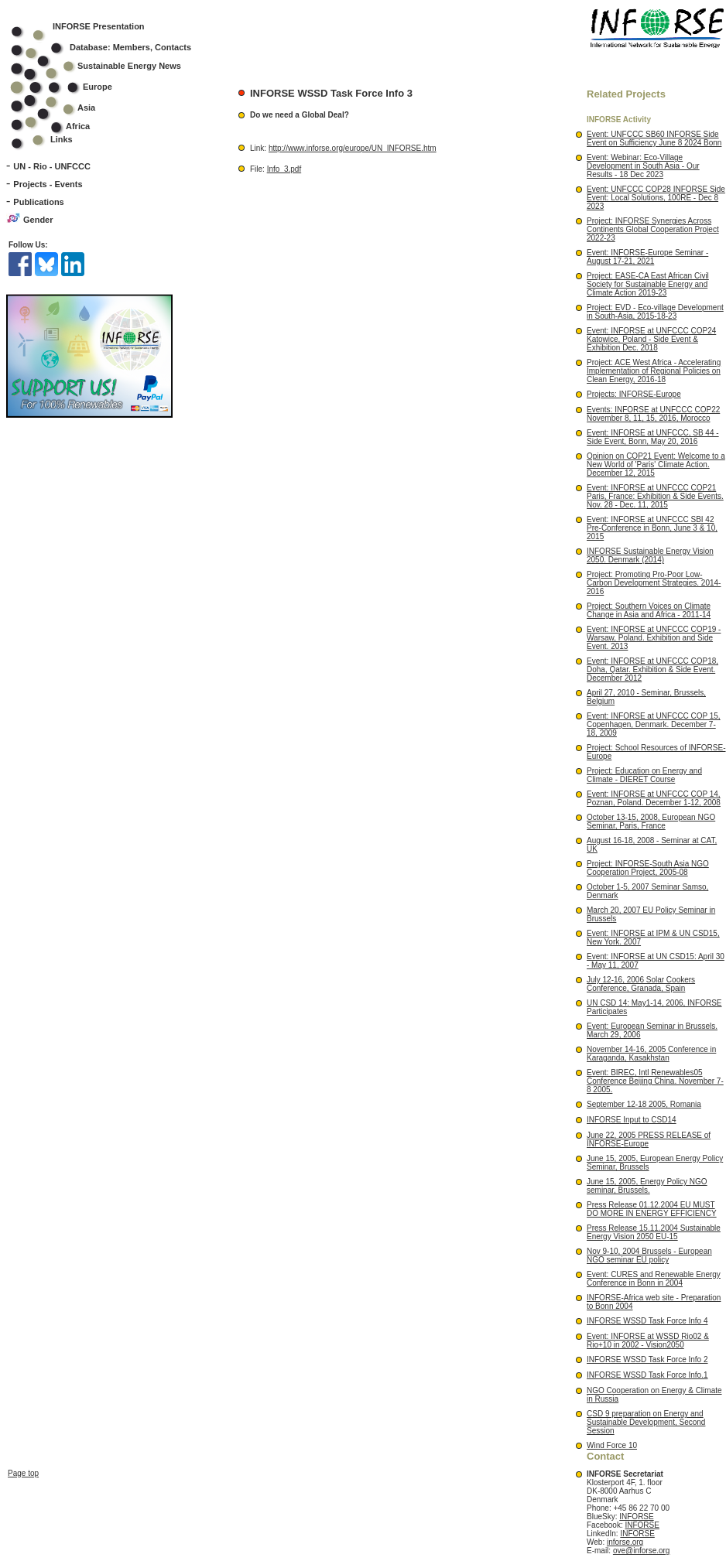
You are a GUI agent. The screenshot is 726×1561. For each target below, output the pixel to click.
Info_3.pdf (284, 169)
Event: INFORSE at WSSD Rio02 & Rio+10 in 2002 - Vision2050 (648, 1340)
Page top (23, 1377)
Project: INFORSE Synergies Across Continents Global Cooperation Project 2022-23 (653, 229)
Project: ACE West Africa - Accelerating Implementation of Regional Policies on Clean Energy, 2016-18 (654, 371)
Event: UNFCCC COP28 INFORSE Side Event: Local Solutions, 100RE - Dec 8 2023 (656, 197)
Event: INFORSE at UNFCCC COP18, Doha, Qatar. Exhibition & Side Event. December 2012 (652, 669)
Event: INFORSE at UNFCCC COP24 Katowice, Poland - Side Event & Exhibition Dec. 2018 (651, 339)
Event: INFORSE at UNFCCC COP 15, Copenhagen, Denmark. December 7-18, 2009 (654, 724)
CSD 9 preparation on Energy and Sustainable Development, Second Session (646, 1422)
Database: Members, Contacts (111, 47)
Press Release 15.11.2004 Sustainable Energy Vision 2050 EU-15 (654, 1232)
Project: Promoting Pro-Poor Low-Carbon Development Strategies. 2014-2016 (654, 583)
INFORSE (636, 1516)
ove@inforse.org (641, 1550)
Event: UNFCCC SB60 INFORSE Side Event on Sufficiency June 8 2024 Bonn (654, 138)
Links (61, 139)
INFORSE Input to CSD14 (631, 1119)
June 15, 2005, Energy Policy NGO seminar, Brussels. (647, 1185)
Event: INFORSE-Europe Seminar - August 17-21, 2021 (647, 256)
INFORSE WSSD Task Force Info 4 (647, 1321)
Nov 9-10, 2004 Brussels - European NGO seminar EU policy (649, 1255)
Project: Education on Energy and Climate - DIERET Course (644, 775)
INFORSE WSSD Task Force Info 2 (647, 1359)
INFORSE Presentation (99, 26)
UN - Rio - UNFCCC (52, 166)
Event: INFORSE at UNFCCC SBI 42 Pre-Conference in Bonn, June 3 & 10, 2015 (652, 528)
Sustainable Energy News (106, 65)
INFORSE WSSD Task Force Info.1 (647, 1375)
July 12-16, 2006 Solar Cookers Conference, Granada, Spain (641, 983)
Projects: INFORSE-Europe (634, 394)
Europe (71, 86)
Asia (63, 107)
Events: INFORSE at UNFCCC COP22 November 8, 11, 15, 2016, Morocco (653, 413)
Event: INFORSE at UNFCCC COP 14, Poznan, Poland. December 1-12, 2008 (654, 798)
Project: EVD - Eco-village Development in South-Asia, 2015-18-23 (655, 311)
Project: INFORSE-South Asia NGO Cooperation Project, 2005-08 (648, 867)
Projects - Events (47, 184)
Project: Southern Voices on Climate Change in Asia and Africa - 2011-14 (649, 610)
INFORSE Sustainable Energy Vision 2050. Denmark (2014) (650, 555)
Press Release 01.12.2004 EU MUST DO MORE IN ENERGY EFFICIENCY (652, 1209)
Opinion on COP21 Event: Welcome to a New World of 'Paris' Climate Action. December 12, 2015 (656, 464)
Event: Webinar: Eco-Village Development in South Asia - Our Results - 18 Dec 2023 (643, 166)
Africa (78, 126)
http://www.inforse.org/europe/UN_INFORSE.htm (353, 148)
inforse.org (625, 1542)
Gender (38, 219)
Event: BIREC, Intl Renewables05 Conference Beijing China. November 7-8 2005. (655, 1081)
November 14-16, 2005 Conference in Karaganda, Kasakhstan (651, 1053)
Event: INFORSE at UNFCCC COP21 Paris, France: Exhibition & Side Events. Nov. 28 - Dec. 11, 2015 (655, 496)
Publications (38, 202)
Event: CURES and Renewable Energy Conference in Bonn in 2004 (654, 1278)
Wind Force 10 (612, 1445)
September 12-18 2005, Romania (644, 1104)
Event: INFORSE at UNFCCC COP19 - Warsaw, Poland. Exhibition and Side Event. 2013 (654, 638)
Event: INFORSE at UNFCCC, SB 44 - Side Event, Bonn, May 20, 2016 (653, 437)
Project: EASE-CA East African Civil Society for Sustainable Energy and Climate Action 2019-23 (648, 284)
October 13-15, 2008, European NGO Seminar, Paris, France (651, 821)
